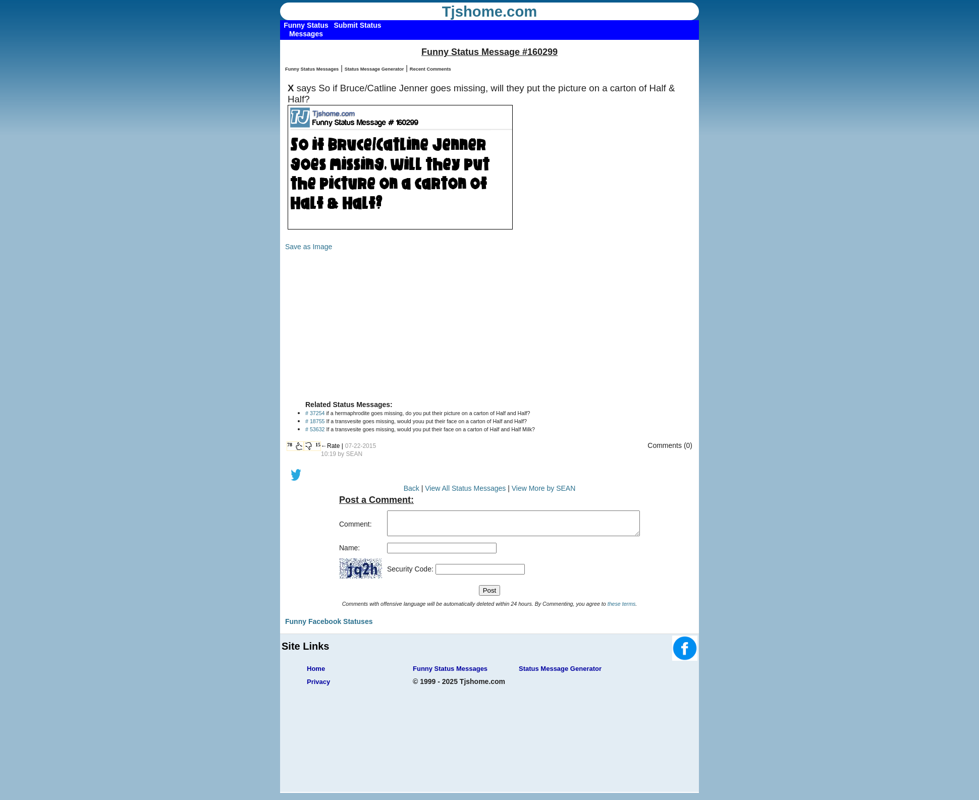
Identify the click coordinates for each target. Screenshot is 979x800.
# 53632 (315, 429)
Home (316, 673)
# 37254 (315, 413)
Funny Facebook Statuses (328, 626)
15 (317, 444)
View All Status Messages (465, 488)
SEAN (354, 454)
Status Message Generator (374, 69)
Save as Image (308, 247)
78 (289, 444)
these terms (622, 608)
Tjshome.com (489, 12)
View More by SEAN (544, 488)
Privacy (318, 686)
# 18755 (315, 421)
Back (411, 488)
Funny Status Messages (312, 69)
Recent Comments (430, 69)
